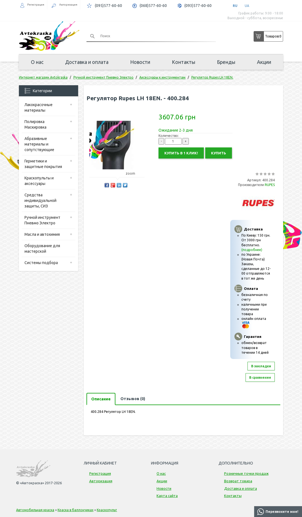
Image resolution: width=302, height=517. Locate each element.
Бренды (226, 62)
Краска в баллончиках (75, 510)
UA (247, 5)
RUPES (270, 185)
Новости (140, 62)
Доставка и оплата (86, 62)
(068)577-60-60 (153, 5)
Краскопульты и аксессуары (39, 181)
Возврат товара (238, 481)
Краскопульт (107, 510)
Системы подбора (41, 262)
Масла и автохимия (42, 234)
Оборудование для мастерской (42, 249)
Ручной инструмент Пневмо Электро (42, 220)
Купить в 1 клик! (181, 153)
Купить (218, 153)
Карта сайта (167, 496)
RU (235, 5)
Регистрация (35, 4)
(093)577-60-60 (198, 5)
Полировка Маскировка (35, 124)
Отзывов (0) (132, 398)
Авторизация (68, 4)
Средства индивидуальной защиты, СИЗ (40, 200)
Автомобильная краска (35, 510)
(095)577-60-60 (108, 5)
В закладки (261, 366)
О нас (37, 62)
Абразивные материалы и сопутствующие (39, 144)
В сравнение (260, 377)
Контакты (183, 62)
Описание (101, 399)
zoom (133, 173)
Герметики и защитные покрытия (43, 164)
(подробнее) (251, 250)
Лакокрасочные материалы (38, 107)
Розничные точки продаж (246, 473)
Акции (264, 62)
